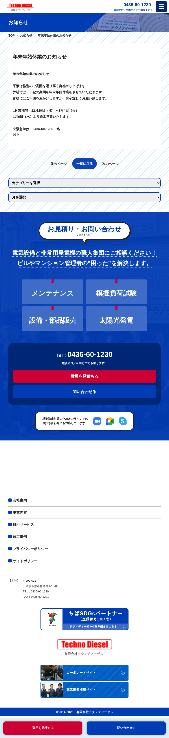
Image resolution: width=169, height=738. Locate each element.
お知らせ (26, 35)
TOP (11, 35)
